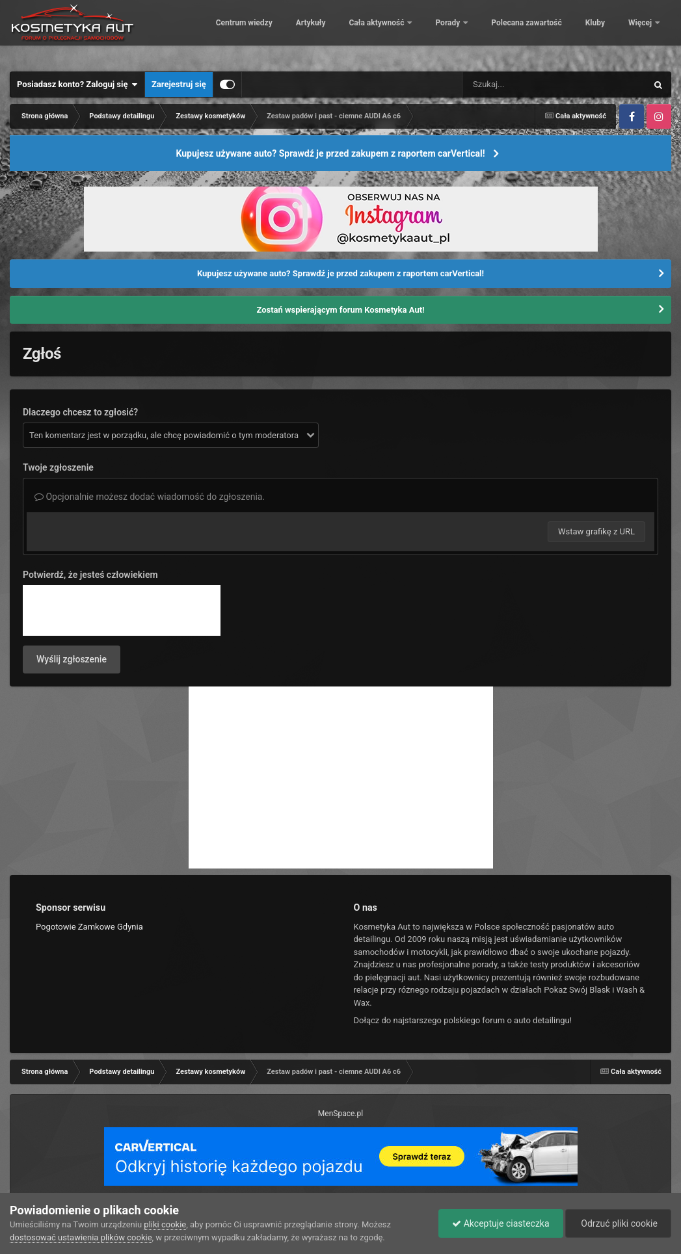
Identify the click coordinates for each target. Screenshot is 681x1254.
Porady (492, 32)
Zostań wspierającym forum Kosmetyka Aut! (340, 310)
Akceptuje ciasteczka (500, 1223)
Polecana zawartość (570, 32)
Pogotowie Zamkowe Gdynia (89, 927)
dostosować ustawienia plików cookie (81, 1237)
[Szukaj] (524, 84)
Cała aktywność (420, 32)
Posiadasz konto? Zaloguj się (77, 84)
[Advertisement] (341, 777)
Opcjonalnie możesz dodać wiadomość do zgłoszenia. (149, 496)
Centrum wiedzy (287, 32)
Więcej (641, 32)
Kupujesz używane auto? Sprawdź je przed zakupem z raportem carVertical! (330, 153)
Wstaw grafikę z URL (596, 531)
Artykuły (354, 32)
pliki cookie (165, 1224)
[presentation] (121, 610)
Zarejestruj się (179, 84)
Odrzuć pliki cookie (618, 1223)
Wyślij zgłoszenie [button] (71, 659)
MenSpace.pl (340, 1113)
